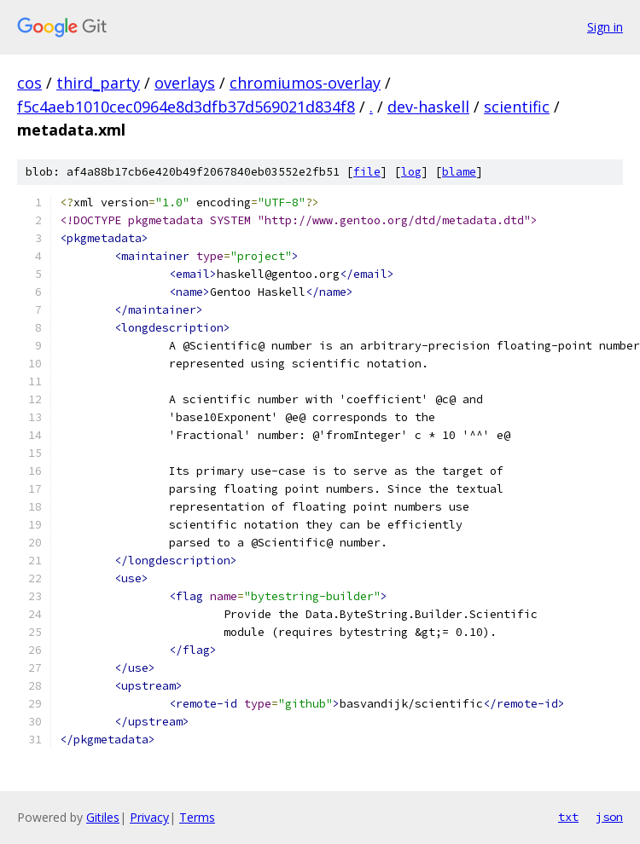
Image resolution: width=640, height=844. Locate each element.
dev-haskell (428, 106)
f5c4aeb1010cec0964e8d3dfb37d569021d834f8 (186, 106)
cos (29, 82)
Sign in (605, 27)
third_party (98, 82)
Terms (197, 817)
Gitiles (102, 817)
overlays (184, 82)
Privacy (149, 817)
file (367, 172)
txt (568, 816)
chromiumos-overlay (305, 82)
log (411, 172)
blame (459, 172)
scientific (517, 106)
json (609, 816)
